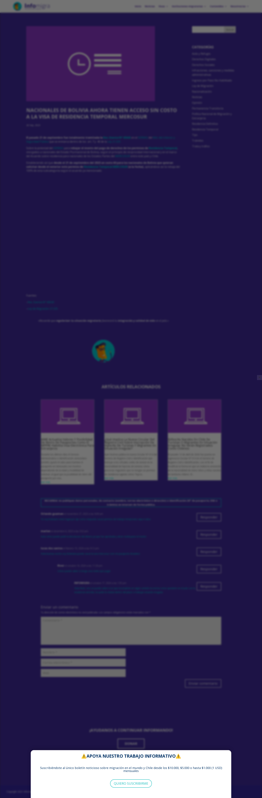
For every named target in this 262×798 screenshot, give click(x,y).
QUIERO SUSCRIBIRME (131, 783)
